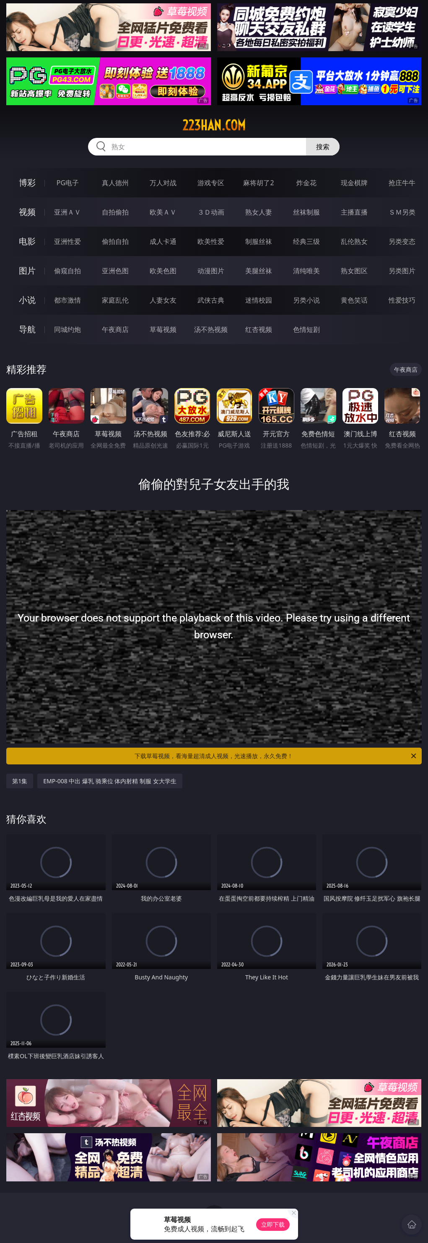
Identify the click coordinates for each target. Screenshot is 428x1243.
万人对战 (163, 182)
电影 (27, 241)
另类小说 (306, 300)
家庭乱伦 (115, 300)
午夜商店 (115, 329)
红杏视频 (258, 329)
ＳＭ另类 (402, 212)
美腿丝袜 (258, 270)
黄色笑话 (354, 300)
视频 (27, 212)
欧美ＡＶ (163, 212)
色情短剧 (306, 329)
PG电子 (68, 182)
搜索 (322, 146)
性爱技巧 (402, 300)
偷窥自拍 (67, 270)
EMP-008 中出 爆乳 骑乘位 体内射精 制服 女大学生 (109, 781)
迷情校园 (258, 300)
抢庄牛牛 (402, 182)
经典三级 (306, 241)
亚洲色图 (115, 270)
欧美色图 (163, 270)
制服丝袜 (258, 241)
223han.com (214, 125)
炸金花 (306, 182)
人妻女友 (163, 300)
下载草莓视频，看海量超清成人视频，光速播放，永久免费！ (276, 756)
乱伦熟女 (354, 241)
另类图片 (402, 270)
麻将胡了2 (258, 182)
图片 (27, 270)
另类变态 (402, 241)
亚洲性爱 (67, 241)
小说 (27, 300)
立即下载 (273, 1224)
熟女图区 (354, 270)
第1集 (19, 781)
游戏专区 (210, 182)
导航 (27, 329)
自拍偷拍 (115, 212)
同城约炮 (67, 329)
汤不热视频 (211, 329)
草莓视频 (163, 329)
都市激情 (67, 300)
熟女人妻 (258, 212)
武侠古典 (210, 300)
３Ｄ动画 (210, 212)
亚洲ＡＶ (67, 212)
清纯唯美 (306, 270)
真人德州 (115, 182)
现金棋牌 (354, 182)
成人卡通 (163, 241)
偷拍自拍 (115, 241)
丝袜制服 (306, 212)
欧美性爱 (210, 241)
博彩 (27, 182)
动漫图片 (210, 270)
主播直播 (354, 212)
